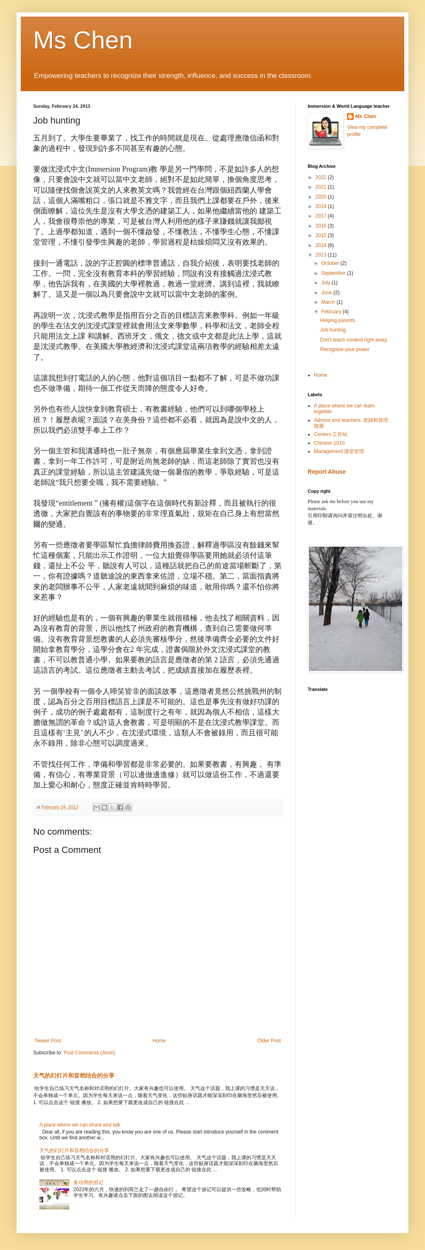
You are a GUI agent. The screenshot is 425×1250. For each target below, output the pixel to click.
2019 (322, 206)
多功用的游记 (88, 1182)
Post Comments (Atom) (89, 1053)
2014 (322, 245)
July (326, 283)
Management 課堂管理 (339, 451)
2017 (322, 216)
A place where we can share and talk (79, 1125)
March (329, 302)
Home (159, 1041)
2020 (322, 197)
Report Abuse (326, 471)
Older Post (269, 1041)
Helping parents (337, 320)
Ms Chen (83, 40)
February (331, 312)
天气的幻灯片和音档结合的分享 (73, 1075)
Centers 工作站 (330, 434)
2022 (322, 177)
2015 (322, 235)
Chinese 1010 (329, 443)
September (334, 273)
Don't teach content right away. (354, 340)
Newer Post (48, 1041)
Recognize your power (344, 349)
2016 (322, 226)
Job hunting (333, 330)
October (330, 263)
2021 (322, 187)
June (327, 293)
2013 (322, 255)
